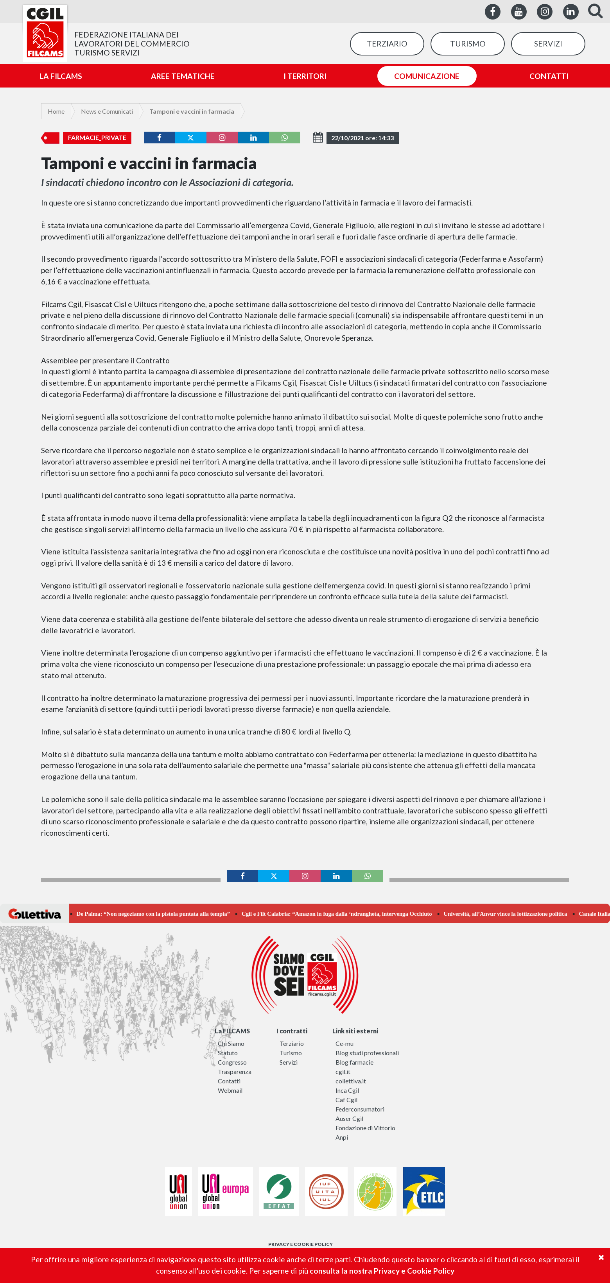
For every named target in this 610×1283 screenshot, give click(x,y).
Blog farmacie (354, 1062)
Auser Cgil (349, 1118)
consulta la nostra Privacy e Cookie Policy (382, 1270)
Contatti (229, 1081)
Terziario (292, 1043)
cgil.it (343, 1071)
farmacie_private (97, 137)
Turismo (291, 1052)
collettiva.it (351, 1081)
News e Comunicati (107, 111)
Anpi (342, 1137)
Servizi (289, 1062)
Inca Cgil (347, 1090)
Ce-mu (344, 1043)
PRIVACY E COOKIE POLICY (300, 1244)
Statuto (228, 1052)
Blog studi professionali (367, 1052)
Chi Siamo (231, 1043)
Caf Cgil (346, 1099)
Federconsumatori (360, 1109)
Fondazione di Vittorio (365, 1127)
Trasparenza (234, 1071)
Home (56, 111)
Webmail (230, 1090)
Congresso (232, 1062)
